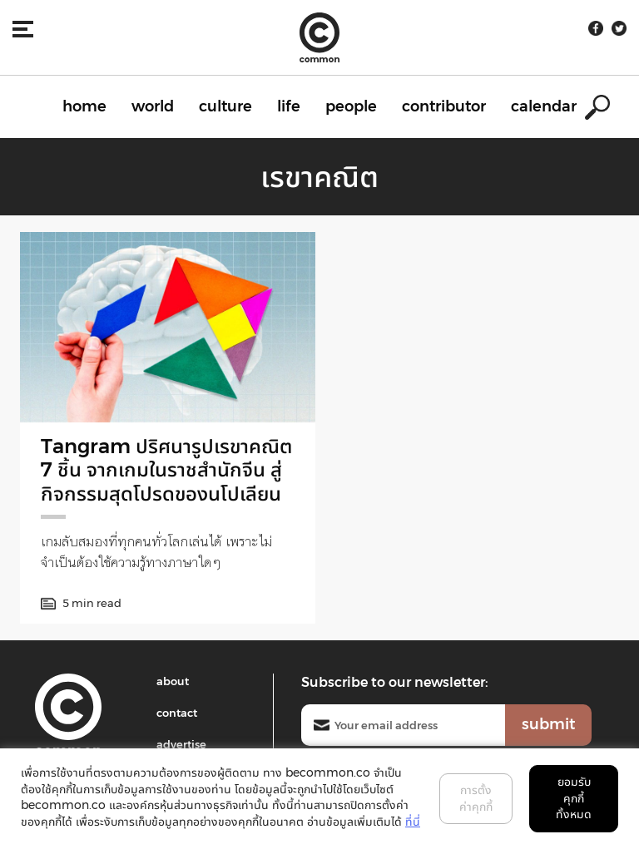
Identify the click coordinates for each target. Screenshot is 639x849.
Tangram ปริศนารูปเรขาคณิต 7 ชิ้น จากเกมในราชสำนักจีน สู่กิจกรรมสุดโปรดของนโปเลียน (166, 470)
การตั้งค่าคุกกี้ (476, 798)
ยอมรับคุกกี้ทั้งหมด (574, 798)
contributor (444, 106)
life (288, 106)
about (172, 681)
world (152, 106)
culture (225, 106)
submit (548, 724)
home (84, 106)
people (351, 106)
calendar (544, 106)
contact (176, 712)
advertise (181, 744)
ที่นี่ (412, 821)
